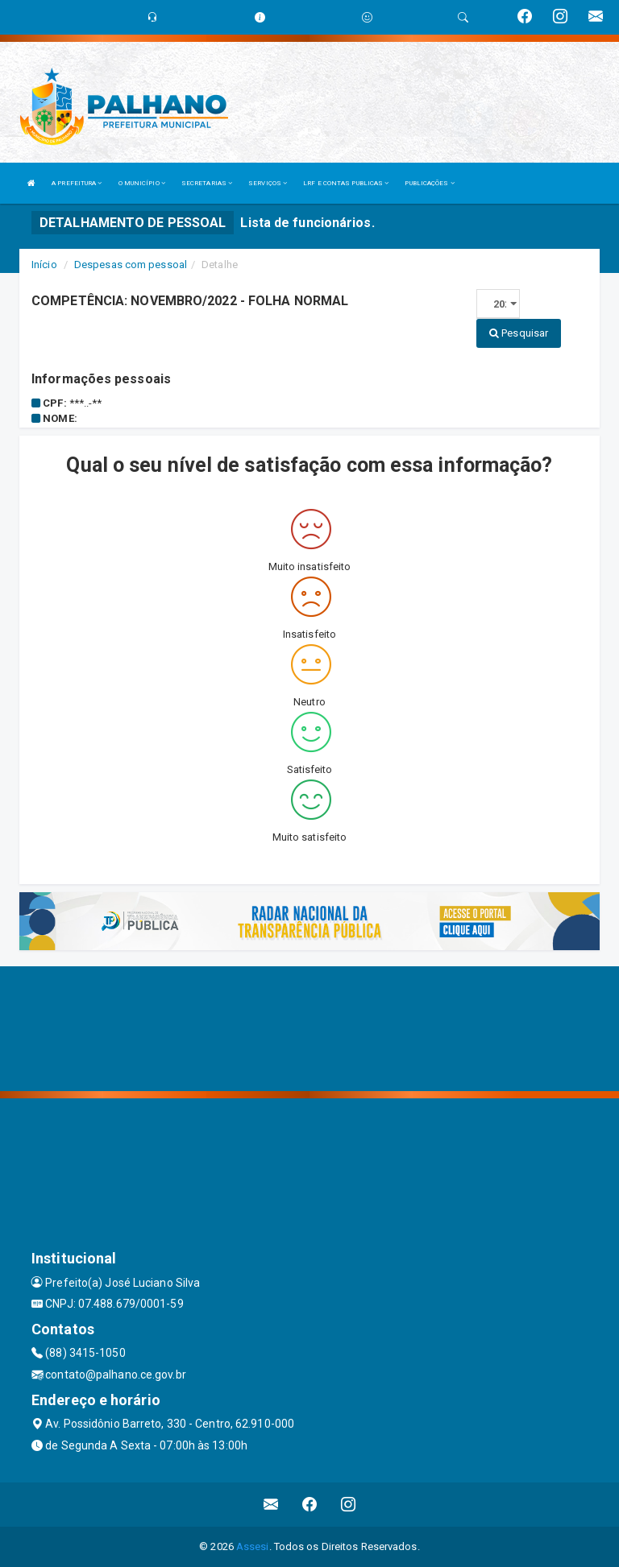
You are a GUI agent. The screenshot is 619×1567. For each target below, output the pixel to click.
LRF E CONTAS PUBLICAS (345, 183)
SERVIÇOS (267, 183)
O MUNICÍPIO (141, 183)
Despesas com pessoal (130, 264)
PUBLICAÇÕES (429, 183)
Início (44, 264)
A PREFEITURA (77, 183)
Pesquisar (518, 333)
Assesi (252, 1546)
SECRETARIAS (206, 183)
